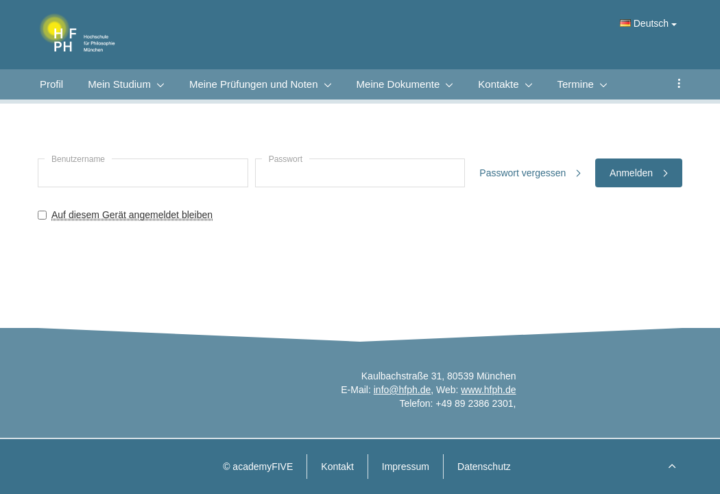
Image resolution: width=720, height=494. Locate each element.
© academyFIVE (258, 466)
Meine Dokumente (398, 84)
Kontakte (498, 84)
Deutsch (648, 23)
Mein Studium (119, 84)
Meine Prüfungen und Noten (253, 84)
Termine (575, 84)
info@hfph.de (402, 389)
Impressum (405, 466)
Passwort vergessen (530, 172)
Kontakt (337, 466)
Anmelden (639, 172)
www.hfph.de (488, 389)
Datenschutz (484, 466)
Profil (51, 84)
